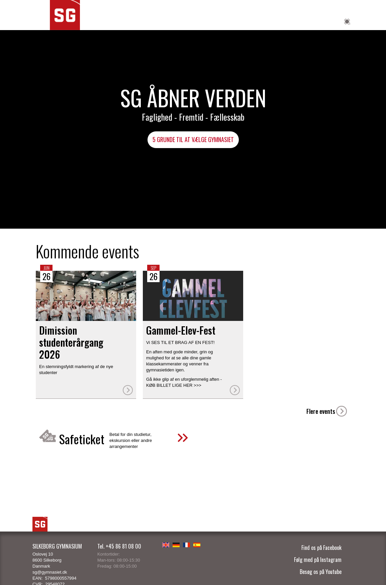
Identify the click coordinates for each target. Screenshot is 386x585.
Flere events (320, 411)
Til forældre (292, 20)
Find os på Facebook (321, 548)
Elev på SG (252, 20)
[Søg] (345, 30)
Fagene (148, 20)
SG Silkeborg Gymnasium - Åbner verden (64, 24)
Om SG (326, 20)
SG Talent (180, 20)
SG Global (216, 20)
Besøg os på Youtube (321, 572)
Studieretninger (109, 20)
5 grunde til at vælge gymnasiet (193, 139)
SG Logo (39, 524)
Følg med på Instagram (318, 560)
